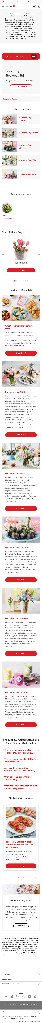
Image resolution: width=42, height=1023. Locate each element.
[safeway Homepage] (10, 6)
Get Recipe (26, 866)
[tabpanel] (21, 255)
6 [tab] (25, 281)
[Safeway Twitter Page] (12, 997)
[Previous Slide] (3, 255)
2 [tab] (16, 281)
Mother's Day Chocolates (29, 146)
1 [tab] (14, 281)
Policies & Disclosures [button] (21, 984)
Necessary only (23, 1021)
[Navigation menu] (3, 6)
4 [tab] (21, 281)
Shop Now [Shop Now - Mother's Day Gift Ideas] (26, 724)
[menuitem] (9, 56)
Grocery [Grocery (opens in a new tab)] (5, 2)
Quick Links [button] (21, 975)
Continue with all (34, 1021)
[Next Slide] (39, 255)
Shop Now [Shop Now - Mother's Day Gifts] (26, 508)
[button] (34, 6)
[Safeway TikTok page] (35, 997)
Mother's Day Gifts (28, 174)
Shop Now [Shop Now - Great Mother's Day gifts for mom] (26, 353)
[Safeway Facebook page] (6, 997)
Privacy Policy (12, 1018)
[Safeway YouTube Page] (29, 997)
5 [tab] (23, 281)
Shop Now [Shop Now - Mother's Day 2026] (26, 434)
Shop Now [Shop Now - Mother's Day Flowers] (26, 653)
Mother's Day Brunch (29, 132)
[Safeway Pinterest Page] (17, 997)
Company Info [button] (21, 979)
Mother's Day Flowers (29, 119)
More (34, 56)
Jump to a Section (21, 99)
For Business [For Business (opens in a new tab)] (29, 2)
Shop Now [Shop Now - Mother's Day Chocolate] (26, 579)
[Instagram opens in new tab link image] (23, 997)
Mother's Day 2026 (28, 160)
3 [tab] (18, 281)
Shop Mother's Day (21, 87)
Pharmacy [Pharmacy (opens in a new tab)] (20, 2)
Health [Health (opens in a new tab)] (12, 2)
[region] (21, 1016)
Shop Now (26, 270)
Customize (34, 1016)
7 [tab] (27, 281)
